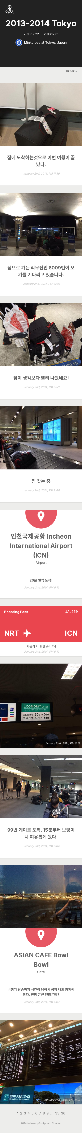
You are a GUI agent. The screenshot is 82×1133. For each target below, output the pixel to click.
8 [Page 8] (44, 1113)
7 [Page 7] (40, 1113)
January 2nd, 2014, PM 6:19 (41, 651)
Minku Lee (32, 42)
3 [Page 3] (25, 1113)
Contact (56, 1123)
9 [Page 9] (48, 1113)
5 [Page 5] (32, 1113)
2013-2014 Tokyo (41, 23)
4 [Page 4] (29, 1113)
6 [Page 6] (36, 1113)
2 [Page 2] (21, 1113)
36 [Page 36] (63, 1113)
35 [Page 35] (57, 1113)
